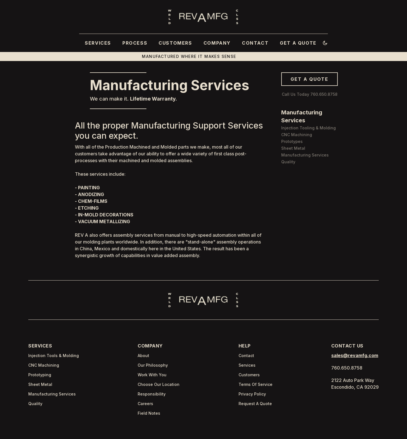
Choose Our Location (158, 384)
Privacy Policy (252, 394)
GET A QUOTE (309, 79)
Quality (35, 403)
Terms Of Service (255, 384)
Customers (249, 374)
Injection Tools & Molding (53, 355)
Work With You (152, 374)
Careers (145, 403)
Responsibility (152, 394)
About (143, 355)
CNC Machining (43, 365)
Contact (246, 355)
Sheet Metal (40, 384)
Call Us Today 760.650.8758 (309, 94)
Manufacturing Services (52, 394)
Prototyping (39, 374)
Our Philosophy (153, 365)
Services (247, 365)
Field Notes (149, 413)
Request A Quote (255, 403)
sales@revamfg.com (354, 355)
